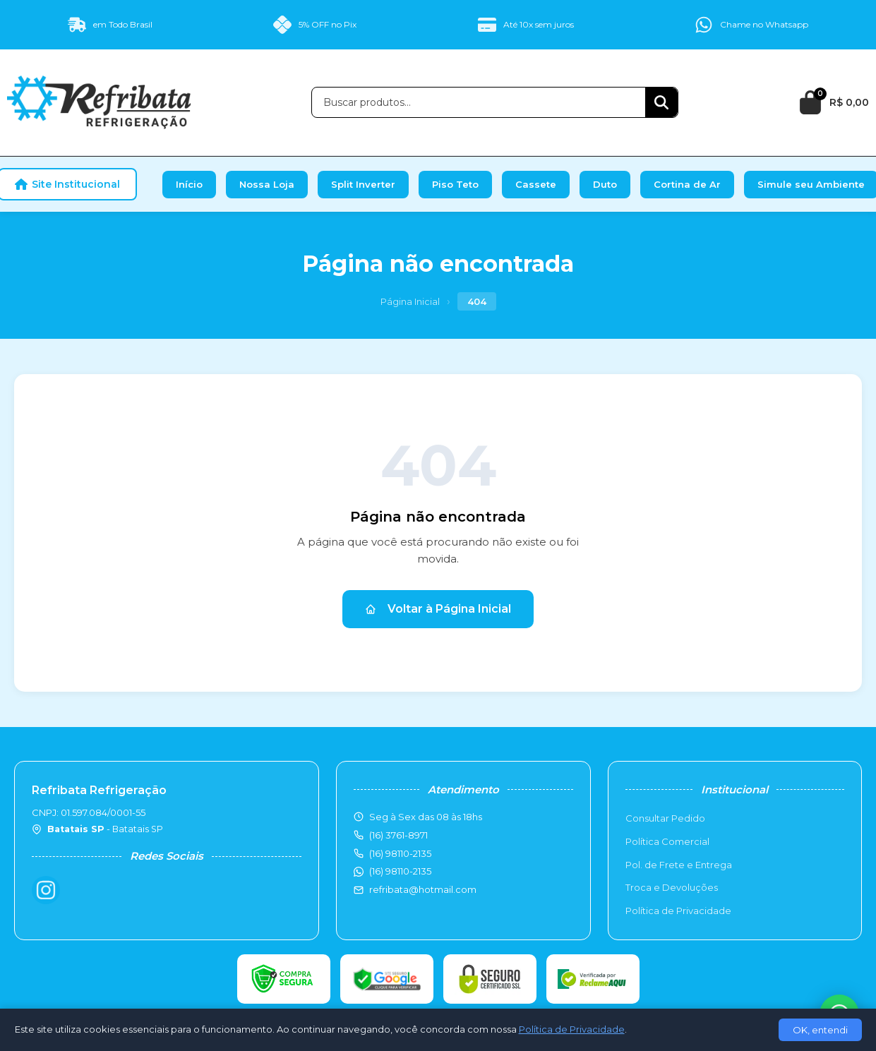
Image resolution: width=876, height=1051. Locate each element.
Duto (605, 184)
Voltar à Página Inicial (438, 608)
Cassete (535, 184)
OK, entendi (820, 1029)
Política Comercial (667, 841)
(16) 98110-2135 (400, 871)
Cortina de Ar (687, 184)
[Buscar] (661, 102)
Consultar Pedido (665, 818)
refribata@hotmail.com (422, 889)
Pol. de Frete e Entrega (678, 864)
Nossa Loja (266, 184)
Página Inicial (410, 301)
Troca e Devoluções (671, 887)
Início (189, 184)
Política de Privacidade (678, 910)
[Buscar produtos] (478, 102)
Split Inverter (363, 184)
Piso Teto (455, 184)
